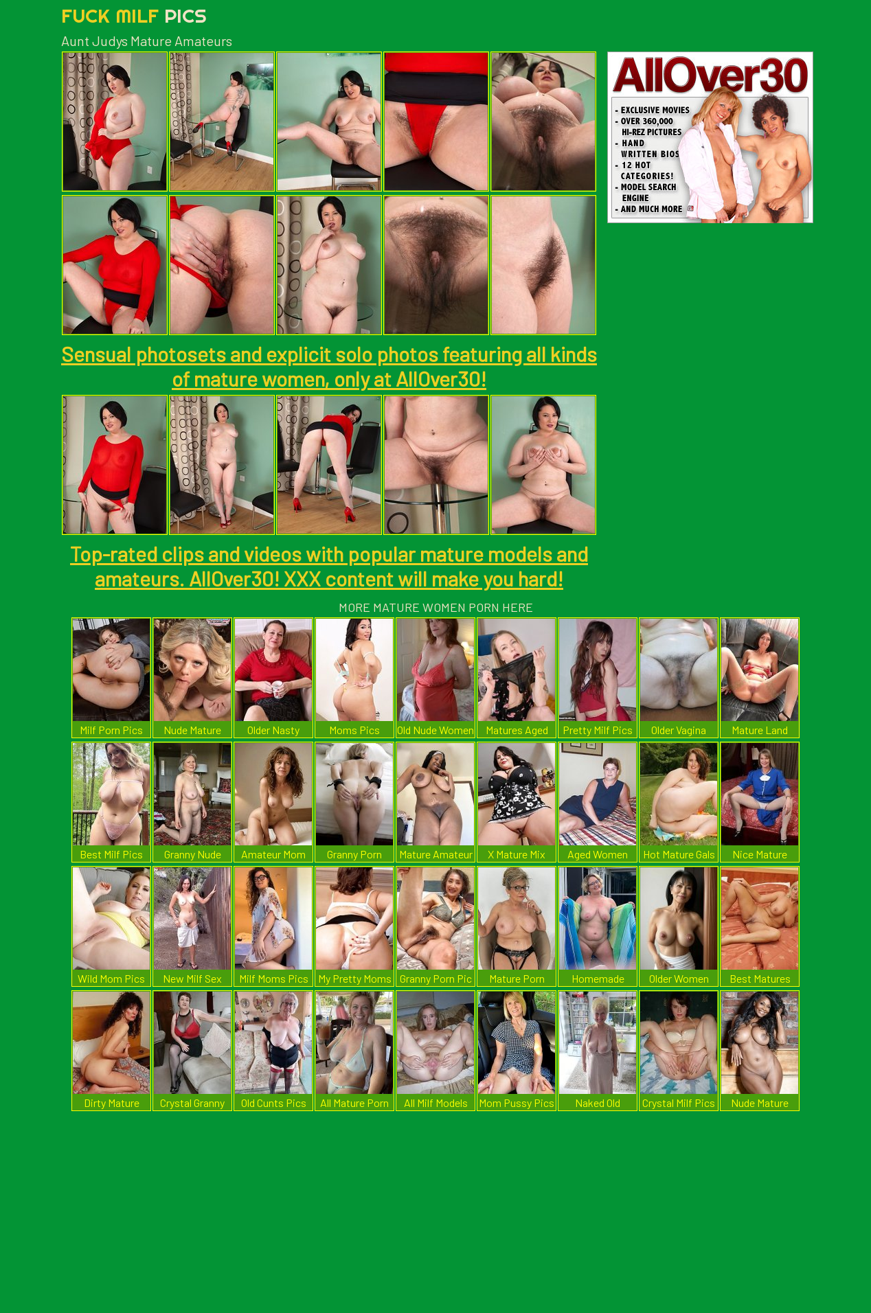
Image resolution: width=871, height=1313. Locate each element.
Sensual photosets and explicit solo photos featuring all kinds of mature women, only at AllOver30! (329, 366)
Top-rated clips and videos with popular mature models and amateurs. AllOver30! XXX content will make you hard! (329, 566)
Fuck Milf (134, 15)
